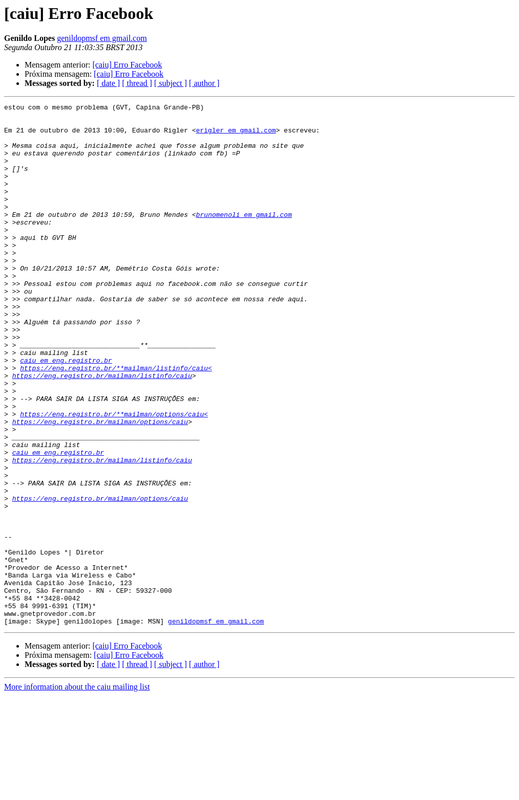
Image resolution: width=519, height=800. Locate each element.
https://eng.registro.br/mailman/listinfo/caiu (102, 430)
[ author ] (204, 83)
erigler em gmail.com (236, 136)
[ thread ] (137, 83)
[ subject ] (170, 83)
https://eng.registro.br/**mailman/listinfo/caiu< (116, 421)
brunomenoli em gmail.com (244, 237)
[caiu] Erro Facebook (127, 64)
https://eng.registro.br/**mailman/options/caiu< (114, 476)
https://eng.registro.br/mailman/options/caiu (100, 486)
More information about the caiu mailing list (77, 791)
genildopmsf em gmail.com (102, 38)
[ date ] (108, 83)
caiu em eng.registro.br (66, 412)
